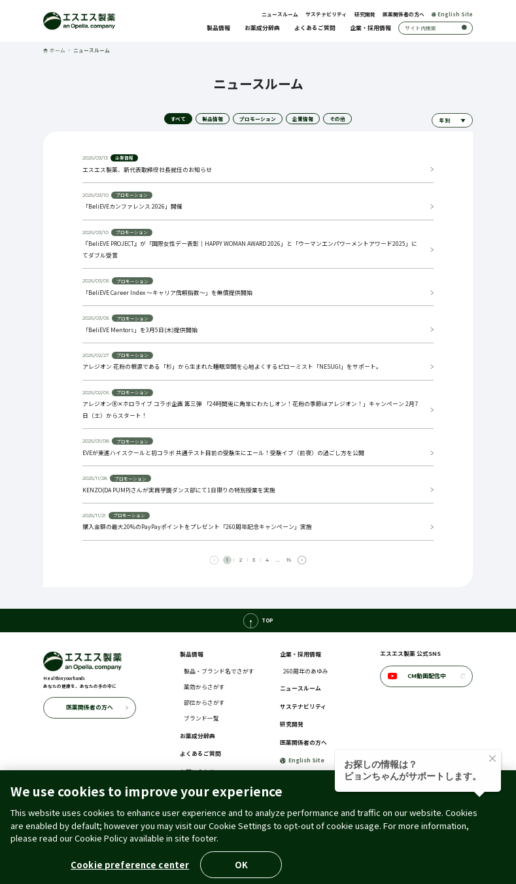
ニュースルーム (280, 14)
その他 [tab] (337, 118)
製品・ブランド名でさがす (219, 671)
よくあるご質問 (314, 28)
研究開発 (364, 14)
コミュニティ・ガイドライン (339, 845)
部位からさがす (204, 702)
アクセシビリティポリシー (266, 845)
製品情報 (218, 28)
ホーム (54, 50)
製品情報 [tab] (212, 118)
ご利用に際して (90, 845)
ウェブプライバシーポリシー (417, 845)
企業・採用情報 (370, 28)
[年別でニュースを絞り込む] (452, 120)
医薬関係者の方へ (403, 14)
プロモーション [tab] (257, 118)
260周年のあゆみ (305, 671)
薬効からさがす (204, 687)
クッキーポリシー (207, 845)
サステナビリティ (326, 14)
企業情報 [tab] (302, 118)
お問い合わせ (197, 772)
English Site (452, 14)
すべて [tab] (178, 118)
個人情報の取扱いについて (147, 845)
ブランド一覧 (201, 718)
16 (288, 560)
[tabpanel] (258, 355)
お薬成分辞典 (262, 28)
